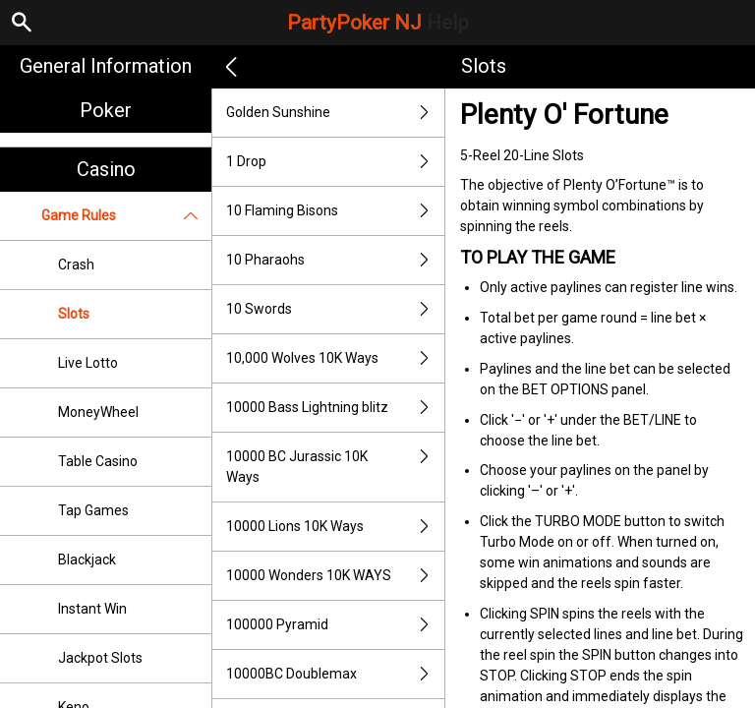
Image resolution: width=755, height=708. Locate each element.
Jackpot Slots (100, 658)
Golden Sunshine (335, 112)
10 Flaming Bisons (335, 211)
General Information (106, 66)
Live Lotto (88, 363)
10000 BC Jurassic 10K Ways (335, 467)
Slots (73, 314)
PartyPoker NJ (378, 22)
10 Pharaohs (335, 260)
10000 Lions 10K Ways (335, 526)
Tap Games (93, 510)
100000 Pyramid (335, 625)
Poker (106, 110)
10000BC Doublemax (335, 674)
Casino (106, 169)
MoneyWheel (98, 412)
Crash (76, 264)
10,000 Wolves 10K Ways (335, 358)
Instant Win (92, 609)
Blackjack (87, 559)
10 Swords (335, 309)
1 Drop (335, 162)
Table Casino (98, 461)
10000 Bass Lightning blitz (335, 408)
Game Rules (126, 216)
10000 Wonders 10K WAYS (335, 576)
